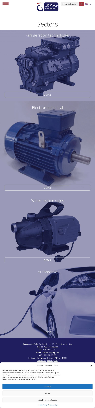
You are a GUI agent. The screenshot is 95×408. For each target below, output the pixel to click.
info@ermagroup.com (50, 352)
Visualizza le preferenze (47, 400)
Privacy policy (53, 405)
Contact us (41, 360)
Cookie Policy (42, 405)
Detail (47, 65)
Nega (47, 393)
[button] (91, 365)
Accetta (47, 386)
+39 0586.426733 (51, 347)
